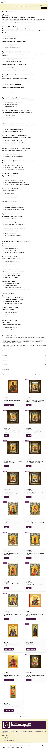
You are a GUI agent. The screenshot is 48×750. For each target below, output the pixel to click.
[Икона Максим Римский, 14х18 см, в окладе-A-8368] (35, 539)
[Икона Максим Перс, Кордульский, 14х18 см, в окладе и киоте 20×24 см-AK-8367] (35, 447)
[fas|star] (43, 745)
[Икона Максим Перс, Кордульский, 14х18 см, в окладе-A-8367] (13, 569)
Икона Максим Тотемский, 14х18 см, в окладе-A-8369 (11, 554)
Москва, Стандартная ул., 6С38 (9, 740)
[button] (3, 1)
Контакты (32, 6)
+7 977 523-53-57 (6, 737)
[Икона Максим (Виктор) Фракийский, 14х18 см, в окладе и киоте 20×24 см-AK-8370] (13, 417)
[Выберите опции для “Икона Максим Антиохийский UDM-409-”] (9, 405)
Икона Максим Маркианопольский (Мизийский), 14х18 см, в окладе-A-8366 (34, 584)
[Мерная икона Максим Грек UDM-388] (35, 630)
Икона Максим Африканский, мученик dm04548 (11, 676)
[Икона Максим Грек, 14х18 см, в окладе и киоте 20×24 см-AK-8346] (35, 478)
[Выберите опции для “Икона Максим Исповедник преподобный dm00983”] (9, 649)
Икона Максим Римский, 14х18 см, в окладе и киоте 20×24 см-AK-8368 (13, 462)
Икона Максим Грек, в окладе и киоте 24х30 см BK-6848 (35, 676)
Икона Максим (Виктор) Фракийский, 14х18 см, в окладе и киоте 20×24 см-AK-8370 (12, 431)
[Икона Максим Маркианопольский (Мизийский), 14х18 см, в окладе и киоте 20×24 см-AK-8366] (13, 478)
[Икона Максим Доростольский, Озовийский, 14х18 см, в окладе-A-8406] (13, 508)
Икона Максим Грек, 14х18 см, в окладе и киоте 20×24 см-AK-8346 (34, 493)
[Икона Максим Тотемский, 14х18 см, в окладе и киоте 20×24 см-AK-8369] (35, 417)
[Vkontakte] (42, 8)
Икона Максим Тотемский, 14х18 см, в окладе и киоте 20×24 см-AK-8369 (33, 431)
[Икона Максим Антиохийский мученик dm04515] (13, 691)
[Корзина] (45, 1)
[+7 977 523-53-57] (3, 737)
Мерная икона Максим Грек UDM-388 (33, 644)
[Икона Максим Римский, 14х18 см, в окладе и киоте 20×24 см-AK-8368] (13, 447)
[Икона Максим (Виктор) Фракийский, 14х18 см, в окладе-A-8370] (35, 508)
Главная (15, 6)
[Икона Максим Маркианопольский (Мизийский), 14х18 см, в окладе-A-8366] (35, 569)
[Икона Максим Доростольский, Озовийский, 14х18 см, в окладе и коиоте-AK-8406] (35, 386)
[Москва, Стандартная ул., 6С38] (3, 740)
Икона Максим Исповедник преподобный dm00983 (12, 645)
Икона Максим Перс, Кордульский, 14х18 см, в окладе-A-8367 (13, 584)
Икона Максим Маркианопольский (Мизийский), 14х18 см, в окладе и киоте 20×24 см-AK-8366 (12, 493)
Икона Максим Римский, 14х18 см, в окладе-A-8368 (35, 554)
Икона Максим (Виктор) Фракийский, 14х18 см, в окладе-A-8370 (35, 523)
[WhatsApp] (44, 8)
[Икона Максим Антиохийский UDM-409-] (13, 386)
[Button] (46, 1)
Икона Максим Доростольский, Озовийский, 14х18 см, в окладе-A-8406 (13, 523)
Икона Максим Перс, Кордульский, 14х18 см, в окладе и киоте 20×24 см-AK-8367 (35, 462)
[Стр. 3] (24, 716)
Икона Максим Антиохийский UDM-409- (12, 400)
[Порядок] (42, 375)
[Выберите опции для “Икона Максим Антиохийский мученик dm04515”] (9, 710)
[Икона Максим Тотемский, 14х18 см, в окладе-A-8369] (13, 539)
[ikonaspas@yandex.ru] (3, 738)
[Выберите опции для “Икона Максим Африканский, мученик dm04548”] (9, 680)
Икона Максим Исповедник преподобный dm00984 (34, 615)
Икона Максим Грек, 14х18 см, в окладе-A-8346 (12, 615)
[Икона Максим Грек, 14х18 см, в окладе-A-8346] (13, 600)
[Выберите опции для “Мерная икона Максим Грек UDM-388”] (31, 649)
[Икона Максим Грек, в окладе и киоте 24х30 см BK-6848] (35, 661)
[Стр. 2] (22, 716)
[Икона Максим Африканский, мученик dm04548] (13, 661)
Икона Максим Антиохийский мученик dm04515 (11, 706)
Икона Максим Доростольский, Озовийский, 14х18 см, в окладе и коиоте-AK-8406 (35, 401)
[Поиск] (19, 375)
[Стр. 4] (25, 716)
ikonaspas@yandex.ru (7, 738)
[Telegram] (46, 8)
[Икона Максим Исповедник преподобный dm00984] (35, 600)
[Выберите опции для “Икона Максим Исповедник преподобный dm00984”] (31, 619)
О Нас (19, 6)
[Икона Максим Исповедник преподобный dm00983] (13, 630)
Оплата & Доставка (25, 6)
